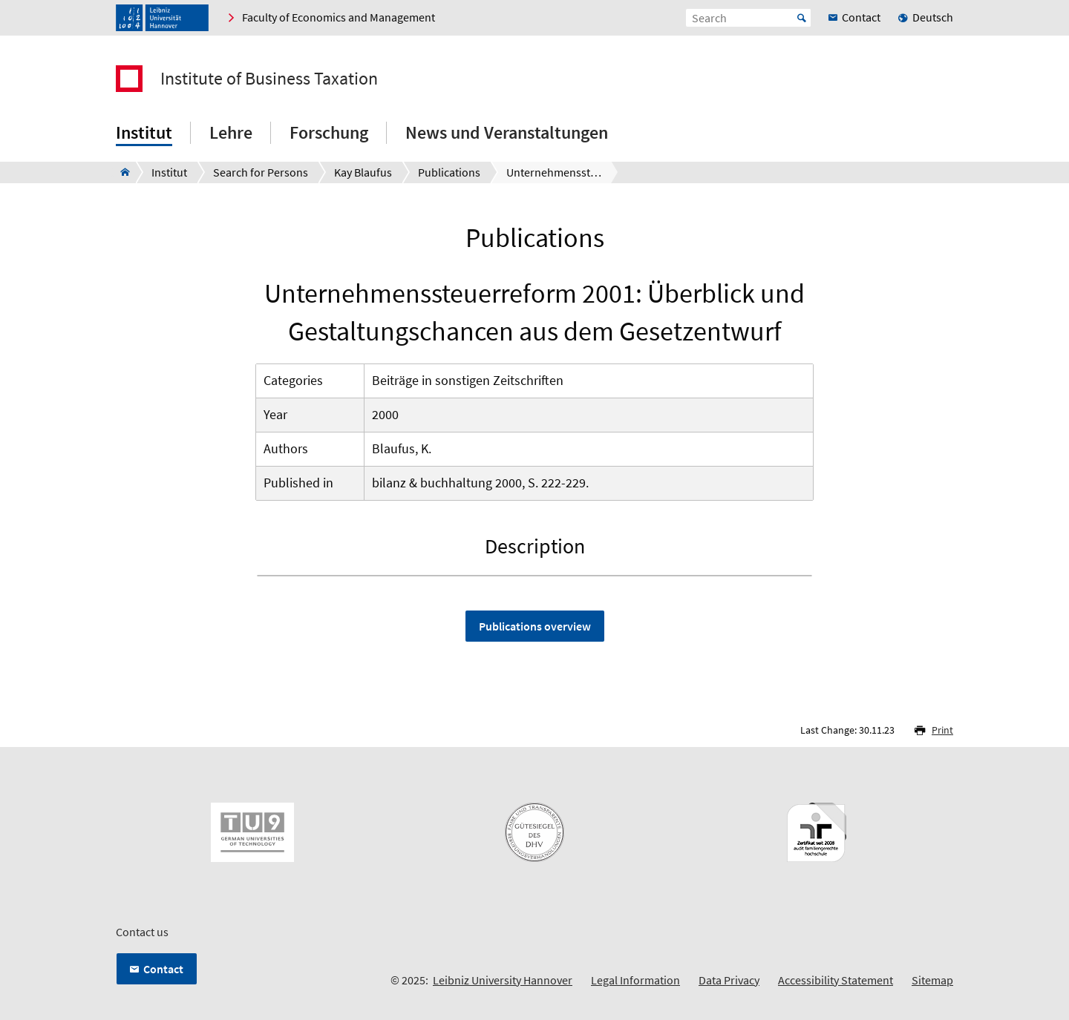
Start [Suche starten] (802, 18)
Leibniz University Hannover (502, 980)
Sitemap (932, 980)
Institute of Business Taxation (269, 79)
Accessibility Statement (835, 980)
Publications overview (535, 626)
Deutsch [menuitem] (932, 17)
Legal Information (635, 980)
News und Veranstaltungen (506, 132)
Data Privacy (729, 980)
